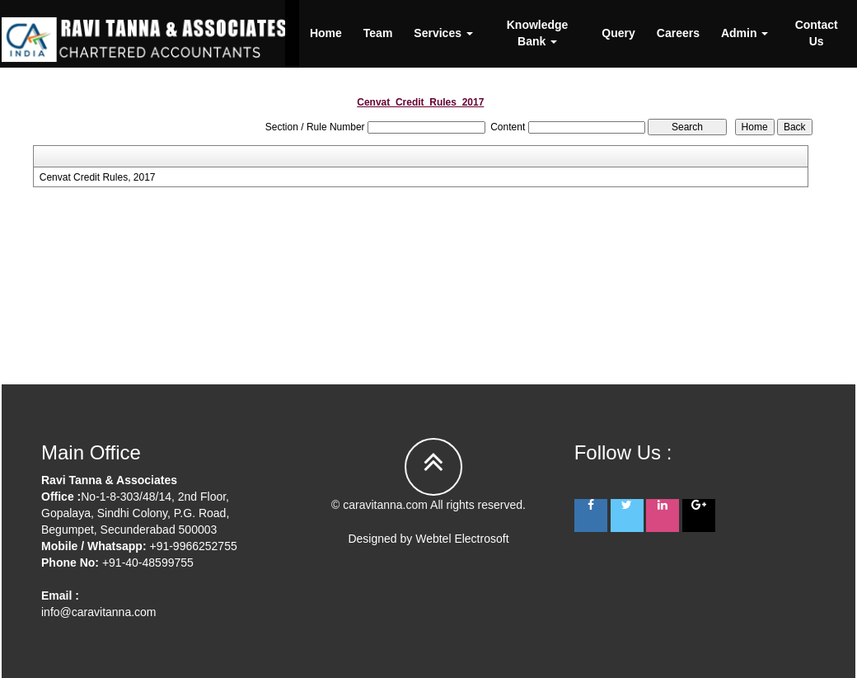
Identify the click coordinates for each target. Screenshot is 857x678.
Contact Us (816, 33)
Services (443, 33)
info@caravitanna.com (99, 612)
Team (378, 33)
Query (618, 33)
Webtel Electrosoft (461, 538)
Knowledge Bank (538, 33)
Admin (744, 33)
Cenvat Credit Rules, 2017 (98, 177)
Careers (678, 33)
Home (326, 33)
